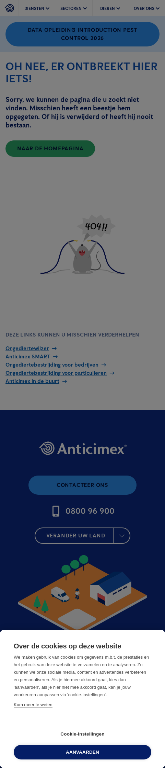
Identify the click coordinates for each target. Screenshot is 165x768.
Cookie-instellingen (82, 734)
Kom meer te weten (33, 704)
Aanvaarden (82, 752)
